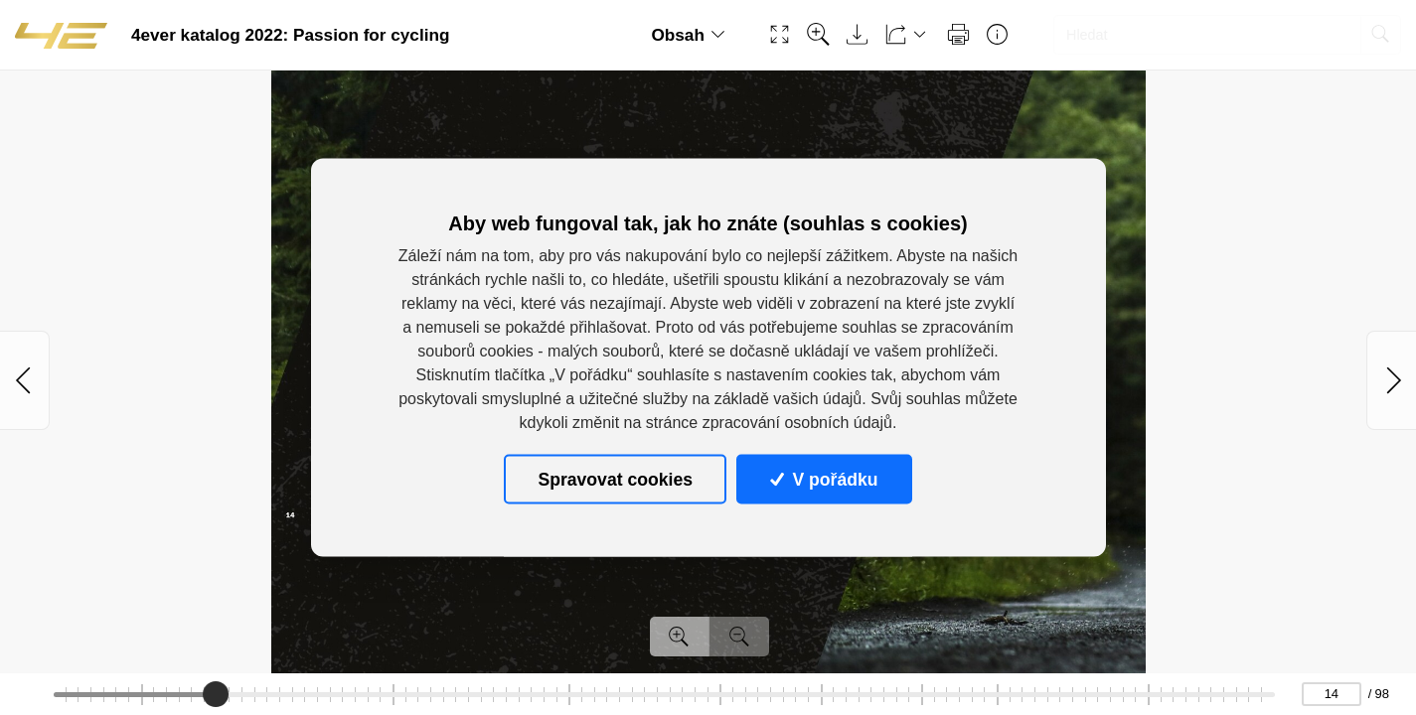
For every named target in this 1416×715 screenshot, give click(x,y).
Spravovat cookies (615, 479)
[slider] (216, 694)
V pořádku (823, 479)
